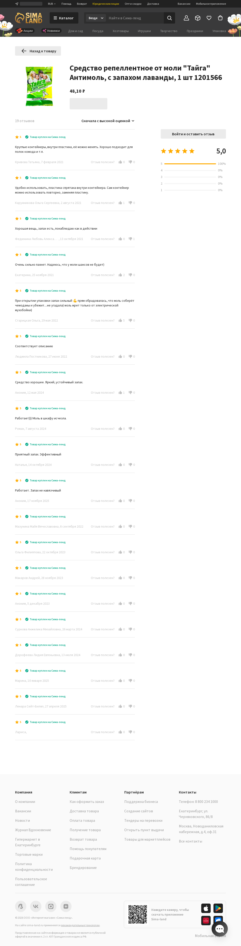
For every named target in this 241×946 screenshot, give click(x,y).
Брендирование (83, 867)
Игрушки (144, 31)
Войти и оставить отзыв (193, 134)
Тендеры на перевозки (143, 820)
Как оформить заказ (87, 801)
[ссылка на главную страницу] (28, 17)
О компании (25, 801)
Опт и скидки (133, 3)
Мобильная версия (210, 935)
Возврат (82, 3)
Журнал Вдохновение (33, 829)
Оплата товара (82, 820)
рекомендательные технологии (80, 925)
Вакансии (184, 3)
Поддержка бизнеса (141, 801)
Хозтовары (121, 31)
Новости (22, 820)
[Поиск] (169, 18)
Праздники (195, 31)
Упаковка (219, 31)
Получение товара (85, 829)
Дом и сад (75, 31)
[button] (120, 162)
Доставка (153, 3)
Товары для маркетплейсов (147, 839)
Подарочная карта (85, 858)
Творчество (168, 31)
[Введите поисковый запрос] (135, 18)
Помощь (66, 3)
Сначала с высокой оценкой (108, 120)
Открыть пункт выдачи (144, 829)
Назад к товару (38, 51)
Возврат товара (83, 839)
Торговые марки (29, 854)
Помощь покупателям (88, 848)
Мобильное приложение (211, 3)
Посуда (97, 31)
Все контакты (190, 841)
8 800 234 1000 (206, 801)
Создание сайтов (138, 811)
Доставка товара (84, 811)
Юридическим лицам (105, 3)
